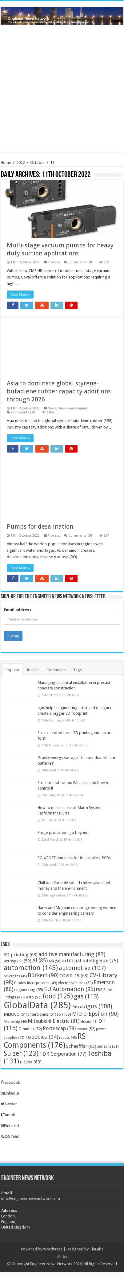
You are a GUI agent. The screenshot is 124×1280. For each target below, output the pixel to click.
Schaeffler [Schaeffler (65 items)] (81, 1046)
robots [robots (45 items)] (68, 1038)
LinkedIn (10, 1093)
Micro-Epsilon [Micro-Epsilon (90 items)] (95, 1013)
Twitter (9, 1104)
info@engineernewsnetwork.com (30, 1198)
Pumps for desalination (40, 526)
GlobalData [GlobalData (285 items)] (37, 1005)
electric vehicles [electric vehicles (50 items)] (75, 983)
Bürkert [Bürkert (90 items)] (43, 975)
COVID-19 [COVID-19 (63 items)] (74, 975)
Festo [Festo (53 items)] (33, 997)
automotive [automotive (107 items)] (82, 968)
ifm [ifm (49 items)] (78, 1007)
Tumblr (8, 1114)
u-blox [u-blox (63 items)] (31, 1061)
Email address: (18, 609)
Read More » (20, 294)
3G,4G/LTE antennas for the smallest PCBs (74, 857)
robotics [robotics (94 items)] (41, 1037)
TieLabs (96, 1249)
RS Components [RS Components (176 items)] (45, 1041)
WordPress (52, 1249)
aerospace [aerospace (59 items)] (17, 960)
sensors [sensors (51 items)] (107, 1046)
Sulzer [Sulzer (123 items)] (21, 1053)
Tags (77, 670)
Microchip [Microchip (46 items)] (15, 1021)
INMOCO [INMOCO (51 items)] (15, 1014)
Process (54, 262)
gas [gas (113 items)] (86, 996)
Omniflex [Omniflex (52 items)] (30, 1028)
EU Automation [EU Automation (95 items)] (69, 989)
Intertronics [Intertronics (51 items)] (42, 1014)
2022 (20, 162)
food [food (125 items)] (57, 996)
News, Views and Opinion (68, 408)
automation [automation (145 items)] (31, 968)
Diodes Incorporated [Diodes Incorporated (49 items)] (35, 983)
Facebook (10, 1082)
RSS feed (10, 1136)
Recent (33, 670)
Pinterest (10, 1125)
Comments (56, 670)
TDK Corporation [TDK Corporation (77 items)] (62, 1054)
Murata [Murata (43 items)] (89, 1022)
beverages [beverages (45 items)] (15, 976)
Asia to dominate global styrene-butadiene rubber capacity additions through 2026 (59, 391)
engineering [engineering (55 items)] (28, 989)
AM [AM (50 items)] (55, 961)
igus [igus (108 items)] (99, 1006)
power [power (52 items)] (86, 1028)
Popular (12, 670)
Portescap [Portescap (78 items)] (59, 1028)
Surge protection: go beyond (63, 832)
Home (6, 162)
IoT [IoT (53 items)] (64, 1014)
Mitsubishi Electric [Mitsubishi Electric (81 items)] (53, 1021)
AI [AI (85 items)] (40, 960)
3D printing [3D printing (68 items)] (21, 954)
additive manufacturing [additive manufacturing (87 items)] (71, 954)
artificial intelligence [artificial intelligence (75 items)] (90, 961)
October (37, 162)
